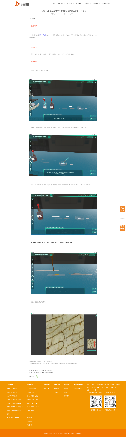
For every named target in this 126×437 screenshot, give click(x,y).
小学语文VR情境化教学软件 (15, 403)
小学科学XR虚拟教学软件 (14, 399)
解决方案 (70, 3)
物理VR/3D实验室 (12, 388)
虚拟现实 (50, 361)
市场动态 (56, 392)
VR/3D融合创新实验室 (33, 407)
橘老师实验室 (106, 3)
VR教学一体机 (31, 392)
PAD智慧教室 (30, 410)
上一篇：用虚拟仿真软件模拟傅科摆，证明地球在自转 (40, 370)
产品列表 (61, 3)
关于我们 (96, 3)
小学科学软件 (42, 35)
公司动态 (87, 3)
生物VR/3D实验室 (12, 396)
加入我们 (66, 392)
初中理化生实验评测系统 (14, 410)
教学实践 (29, 421)
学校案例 (29, 417)
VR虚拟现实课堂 (31, 388)
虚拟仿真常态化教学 (32, 396)
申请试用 (46, 388)
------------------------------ (33, 414)
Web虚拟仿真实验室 (32, 399)
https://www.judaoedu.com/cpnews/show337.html (65, 363)
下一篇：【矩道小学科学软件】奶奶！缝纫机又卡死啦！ (41, 372)
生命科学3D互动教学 (13, 417)
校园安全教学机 (11, 414)
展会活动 (29, 425)
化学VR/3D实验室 (12, 392)
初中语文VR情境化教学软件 (15, 407)
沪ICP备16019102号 (77, 433)
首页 (54, 3)
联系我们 (66, 396)
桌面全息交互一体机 (32, 403)
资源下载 (78, 3)
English (120, 3)
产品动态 (56, 388)
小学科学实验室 (37, 361)
